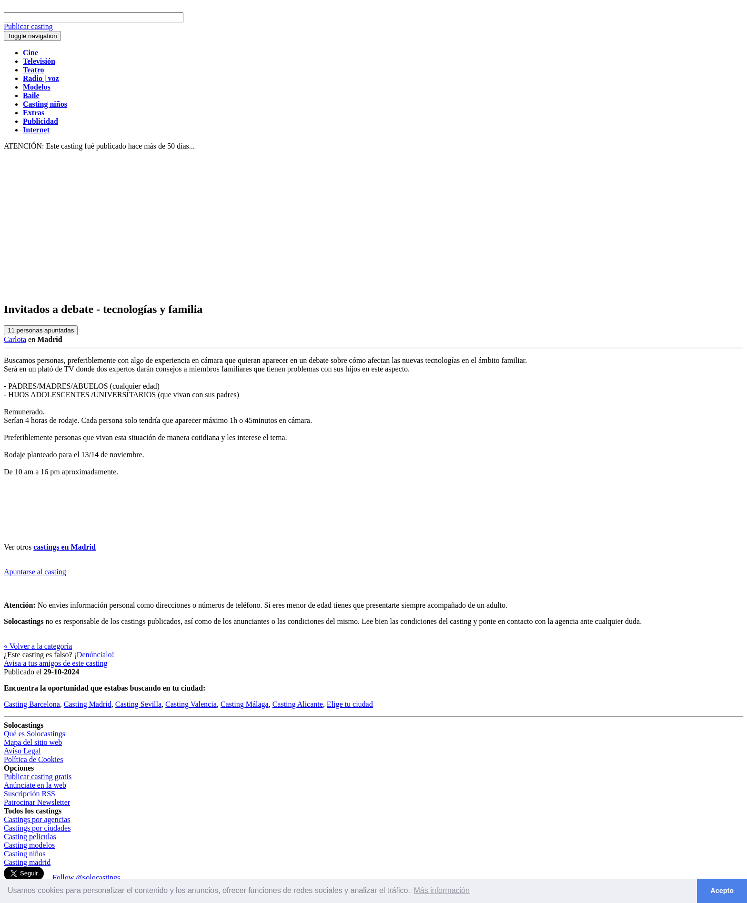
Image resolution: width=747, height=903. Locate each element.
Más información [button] (442, 890)
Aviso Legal (22, 751)
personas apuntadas (41, 330)
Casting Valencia (191, 704)
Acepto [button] (722, 890)
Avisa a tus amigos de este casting (55, 663)
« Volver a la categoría (38, 646)
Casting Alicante (298, 704)
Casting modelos (29, 845)
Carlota (15, 339)
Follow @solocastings (86, 877)
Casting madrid (27, 862)
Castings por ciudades (37, 828)
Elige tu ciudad (350, 704)
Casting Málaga (245, 704)
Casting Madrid (87, 704)
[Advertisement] (373, 226)
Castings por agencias (37, 819)
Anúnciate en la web (35, 785)
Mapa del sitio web (33, 742)
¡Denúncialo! (94, 655)
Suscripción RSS (29, 794)
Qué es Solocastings (34, 734)
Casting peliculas (30, 837)
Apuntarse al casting (35, 572)
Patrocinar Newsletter (37, 802)
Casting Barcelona (32, 704)
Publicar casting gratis (37, 777)
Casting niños (25, 854)
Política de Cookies (33, 759)
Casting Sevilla (138, 704)
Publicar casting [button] (28, 26)
